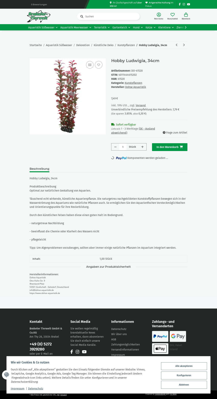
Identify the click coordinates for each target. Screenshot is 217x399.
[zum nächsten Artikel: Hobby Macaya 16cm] (183, 45)
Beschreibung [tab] (39, 168)
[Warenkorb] (186, 16)
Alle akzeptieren (182, 366)
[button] (158, 16)
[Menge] (123, 146)
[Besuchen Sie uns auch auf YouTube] (188, 4)
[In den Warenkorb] (32, 56)
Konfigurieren (182, 375)
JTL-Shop (173, 394)
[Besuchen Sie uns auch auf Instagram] (184, 4)
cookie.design (160, 394)
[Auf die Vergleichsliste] (90, 65)
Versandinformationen (125, 349)
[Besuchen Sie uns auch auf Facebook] (180, 4)
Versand (141, 105)
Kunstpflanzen (133, 83)
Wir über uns (119, 334)
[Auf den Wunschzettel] (98, 65)
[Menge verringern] (115, 146)
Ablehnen (183, 384)
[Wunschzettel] (172, 16)
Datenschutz (118, 329)
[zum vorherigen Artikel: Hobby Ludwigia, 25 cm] (176, 45)
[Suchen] (108, 16)
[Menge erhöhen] (142, 146)
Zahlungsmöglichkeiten (125, 344)
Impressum (118, 354)
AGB (113, 339)
